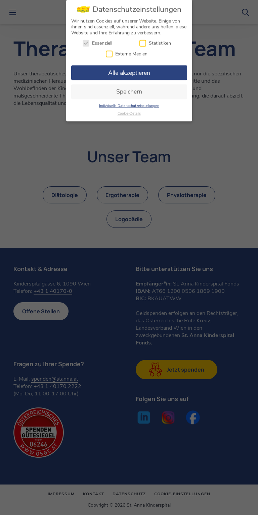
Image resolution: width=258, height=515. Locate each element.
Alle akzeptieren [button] (129, 71)
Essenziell (97, 41)
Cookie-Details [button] (129, 111)
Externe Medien (126, 52)
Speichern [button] (129, 89)
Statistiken (155, 41)
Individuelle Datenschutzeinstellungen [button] (129, 103)
